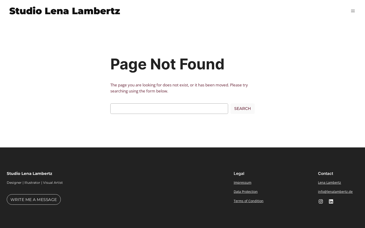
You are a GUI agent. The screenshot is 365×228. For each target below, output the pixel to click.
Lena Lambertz (329, 182)
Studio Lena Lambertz (64, 11)
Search (242, 108)
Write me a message (33, 199)
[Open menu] (353, 11)
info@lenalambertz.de (335, 191)
